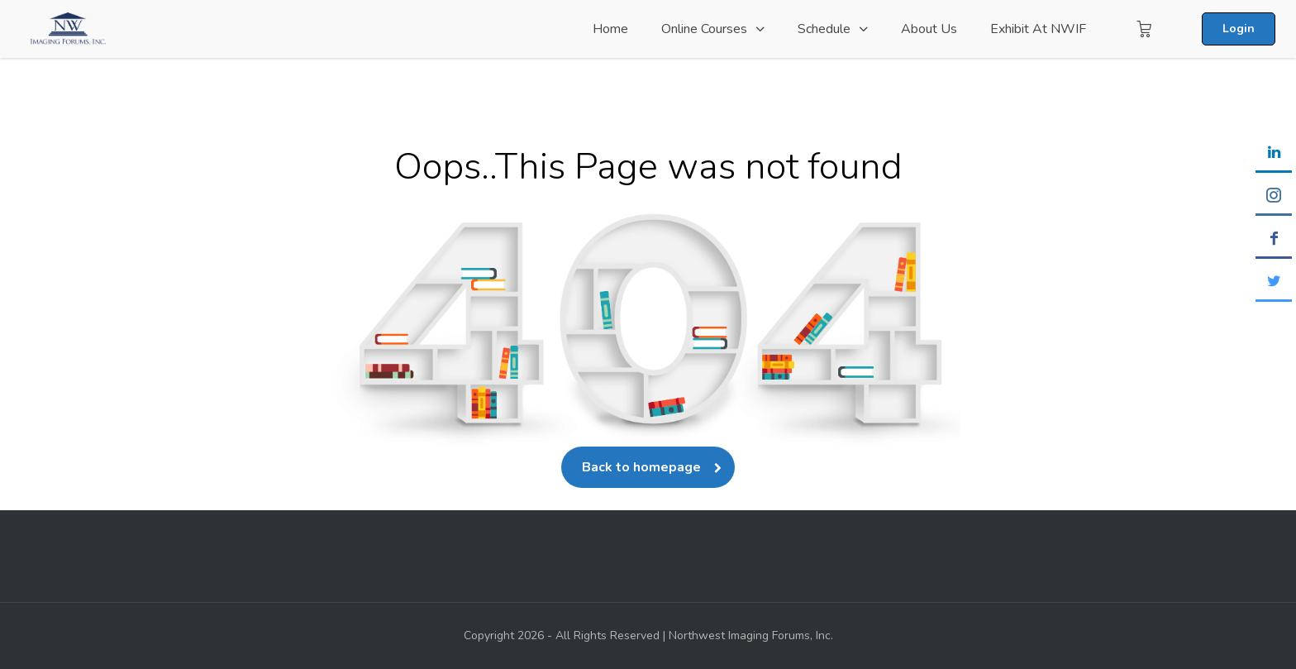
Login (1238, 28)
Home (610, 29)
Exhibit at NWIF (1038, 29)
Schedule (824, 29)
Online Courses (704, 29)
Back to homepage (648, 467)
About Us (929, 29)
